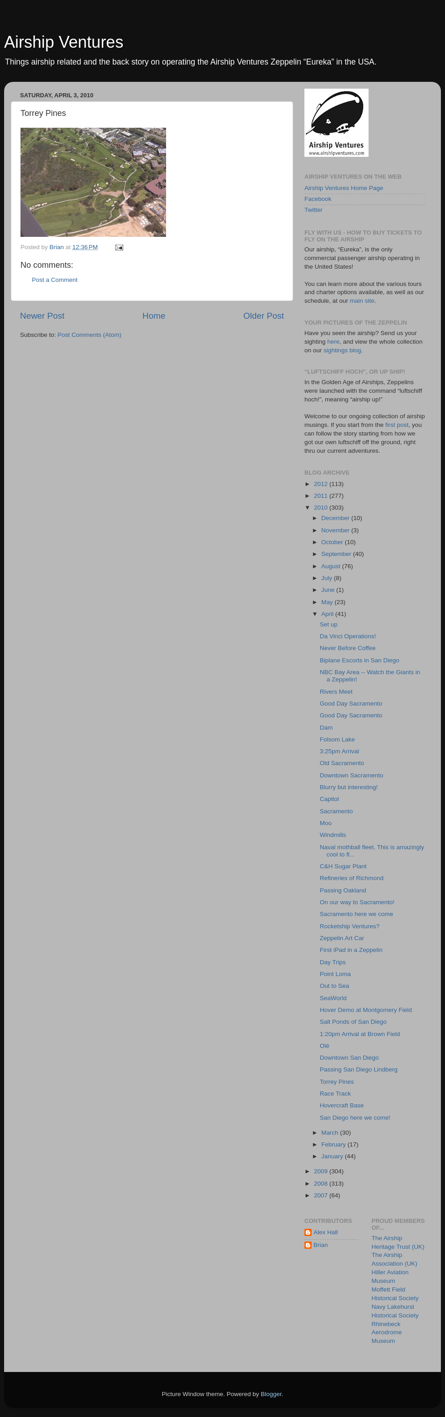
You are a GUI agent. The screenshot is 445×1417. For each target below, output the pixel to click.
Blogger (271, 1394)
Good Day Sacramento (351, 703)
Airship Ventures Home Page (343, 188)
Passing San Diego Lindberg (359, 1069)
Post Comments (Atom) (89, 334)
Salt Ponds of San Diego (353, 1021)
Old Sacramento (342, 763)
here (333, 341)
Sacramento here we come (356, 914)
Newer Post (42, 315)
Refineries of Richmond (352, 878)
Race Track (335, 1093)
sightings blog (342, 350)
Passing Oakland (343, 890)
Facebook (317, 198)
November (336, 530)
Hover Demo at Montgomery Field (366, 1009)
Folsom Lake (337, 739)
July (327, 578)
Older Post (263, 315)
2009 (321, 1171)
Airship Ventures (63, 42)
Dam (326, 727)
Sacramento (336, 811)
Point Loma (335, 974)
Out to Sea (334, 985)
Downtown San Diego (349, 1057)
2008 (321, 1183)
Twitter (313, 209)
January (333, 1156)
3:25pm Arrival (339, 751)
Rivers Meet (336, 691)
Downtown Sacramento (352, 775)
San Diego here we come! (355, 1117)
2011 (321, 495)
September (337, 554)
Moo (326, 823)
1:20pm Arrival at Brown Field (360, 1034)
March (330, 1132)
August (331, 566)
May (327, 602)
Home (153, 315)
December (336, 518)
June (328, 589)
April (328, 614)
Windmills (333, 834)
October (333, 542)
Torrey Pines (337, 1081)
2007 (321, 1195)
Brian (321, 1245)
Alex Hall (326, 1232)
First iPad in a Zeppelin (351, 949)
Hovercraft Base (342, 1105)
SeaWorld (333, 998)
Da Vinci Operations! (348, 636)
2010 (321, 507)
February (334, 1144)
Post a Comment (55, 279)
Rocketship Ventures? (349, 926)
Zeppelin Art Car (342, 938)
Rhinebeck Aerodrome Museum (387, 1333)
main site (362, 300)
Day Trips (333, 962)
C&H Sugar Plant (343, 866)
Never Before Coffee (348, 648)
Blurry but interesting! (349, 787)
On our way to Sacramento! (357, 902)
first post (397, 424)
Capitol (329, 799)
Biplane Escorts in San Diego (359, 660)
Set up (329, 624)
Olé (324, 1045)
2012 (321, 484)
